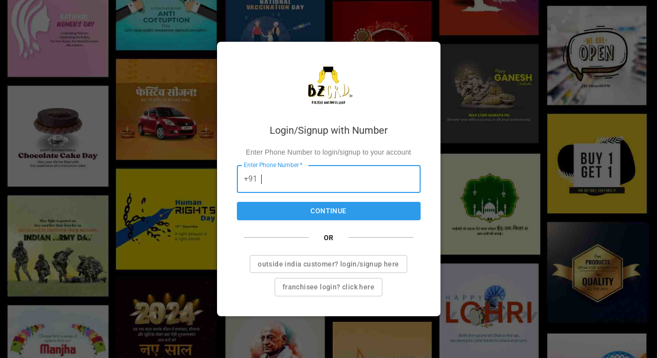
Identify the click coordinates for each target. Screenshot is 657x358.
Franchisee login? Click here (328, 287)
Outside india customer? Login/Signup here (328, 264)
